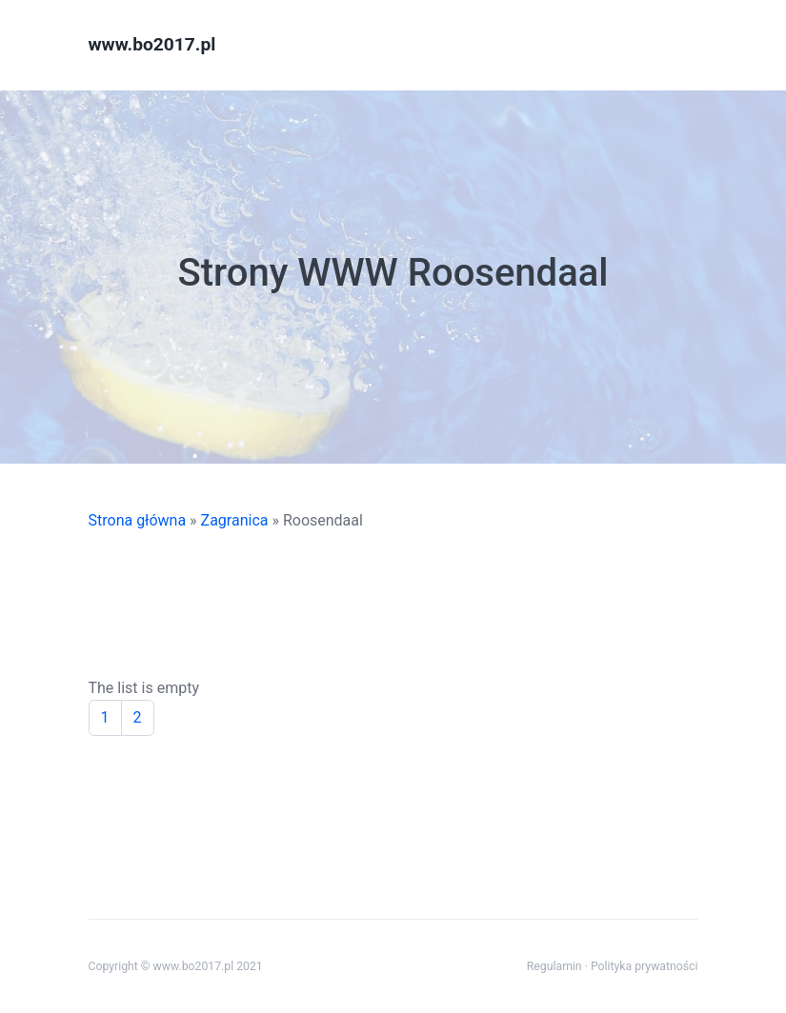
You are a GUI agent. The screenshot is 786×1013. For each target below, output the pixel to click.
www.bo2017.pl (152, 44)
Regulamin (554, 966)
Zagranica (235, 520)
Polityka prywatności (644, 966)
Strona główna (138, 520)
